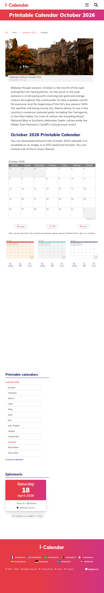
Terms (60, 569)
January (12, 387)
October (12, 441)
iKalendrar (64, 561)
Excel (83, 226)
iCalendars (34, 557)
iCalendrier (18, 557)
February (12, 392)
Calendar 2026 (12, 382)
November (13, 447)
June (10, 414)
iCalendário (68, 557)
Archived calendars (14, 459)
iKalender (41, 561)
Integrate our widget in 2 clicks (27, 516)
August (11, 431)
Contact (70, 569)
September (13, 436)
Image (21, 226)
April (10, 403)
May (10, 409)
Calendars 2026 (29, 32)
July (10, 420)
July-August (14, 425)
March (11, 398)
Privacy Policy (47, 569)
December (13, 452)
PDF (52, 226)
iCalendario (51, 557)
